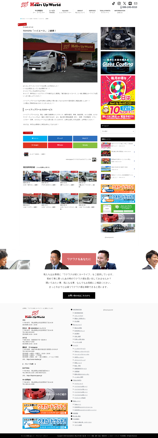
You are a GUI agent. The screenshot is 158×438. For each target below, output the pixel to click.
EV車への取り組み (79, 339)
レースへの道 (78, 342)
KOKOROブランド (79, 331)
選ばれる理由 (78, 328)
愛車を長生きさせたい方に (81, 374)
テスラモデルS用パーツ (81, 395)
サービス (75, 345)
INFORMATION (119, 11)
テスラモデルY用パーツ (81, 389)
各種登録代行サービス (80, 368)
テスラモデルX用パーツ (81, 392)
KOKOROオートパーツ (37, 328)
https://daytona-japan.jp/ (34, 375)
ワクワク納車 (28, 132)
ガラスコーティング (79, 360)
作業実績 (76, 371)
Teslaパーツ (77, 404)
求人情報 (76, 321)
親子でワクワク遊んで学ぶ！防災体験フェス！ (117, 145)
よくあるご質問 (78, 377)
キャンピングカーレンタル (81, 354)
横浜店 (24, 347)
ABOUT (80, 11)
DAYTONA (25, 368)
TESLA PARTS (105, 11)
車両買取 (75, 413)
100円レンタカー (79, 357)
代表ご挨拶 (77, 336)
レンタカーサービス (79, 348)
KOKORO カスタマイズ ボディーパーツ (85, 410)
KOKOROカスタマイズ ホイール (83, 407)
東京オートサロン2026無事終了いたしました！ (117, 177)
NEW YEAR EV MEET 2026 (114, 169)
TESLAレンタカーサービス (81, 351)
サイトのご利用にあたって (27, 435)
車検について (78, 363)
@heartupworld (109, 237)
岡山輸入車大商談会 (116, 152)
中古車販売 (39, 11)
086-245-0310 (128, 7)
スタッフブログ (78, 315)
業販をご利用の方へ (79, 318)
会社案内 (76, 333)
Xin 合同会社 (26, 379)
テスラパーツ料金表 (79, 398)
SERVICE (92, 11)
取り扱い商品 (76, 416)
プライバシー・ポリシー (42, 435)
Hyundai (65, 11)
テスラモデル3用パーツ (80, 386)
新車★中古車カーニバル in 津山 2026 (115, 161)
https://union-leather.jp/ (34, 359)
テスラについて (78, 383)
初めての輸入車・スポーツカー (83, 422)
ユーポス (52, 11)
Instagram (33, 347)
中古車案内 (76, 419)
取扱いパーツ (76, 401)
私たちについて (77, 324)
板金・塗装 (77, 365)
